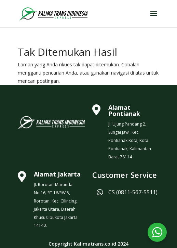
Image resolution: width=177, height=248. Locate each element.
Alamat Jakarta (57, 174)
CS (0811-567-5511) (133, 192)
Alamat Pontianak (124, 110)
